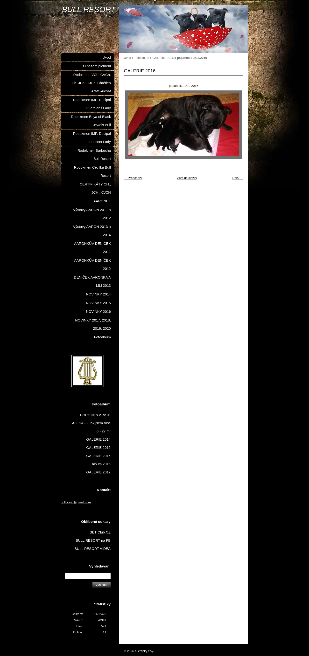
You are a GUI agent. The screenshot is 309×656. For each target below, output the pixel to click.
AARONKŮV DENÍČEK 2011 (92, 248)
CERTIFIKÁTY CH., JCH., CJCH (95, 188)
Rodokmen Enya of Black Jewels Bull (91, 121)
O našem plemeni (97, 66)
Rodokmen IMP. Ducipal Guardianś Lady (92, 104)
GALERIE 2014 (98, 439)
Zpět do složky (187, 178)
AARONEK (102, 201)
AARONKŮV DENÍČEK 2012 (92, 265)
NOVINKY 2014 (98, 294)
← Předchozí (133, 178)
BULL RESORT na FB (93, 540)
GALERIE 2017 (98, 472)
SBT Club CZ (100, 532)
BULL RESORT (88, 9)
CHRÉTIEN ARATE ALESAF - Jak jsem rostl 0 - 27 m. (91, 423)
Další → (237, 178)
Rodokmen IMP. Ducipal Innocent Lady (92, 138)
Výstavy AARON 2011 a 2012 (92, 214)
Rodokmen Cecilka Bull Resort (92, 171)
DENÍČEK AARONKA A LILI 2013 (92, 281)
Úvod (127, 58)
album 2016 (101, 464)
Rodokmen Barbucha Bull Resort (94, 155)
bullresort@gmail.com (76, 502)
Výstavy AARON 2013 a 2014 (92, 231)
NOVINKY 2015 (98, 303)
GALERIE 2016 (163, 58)
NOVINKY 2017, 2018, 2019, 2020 (93, 324)
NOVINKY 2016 (98, 312)
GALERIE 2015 (98, 448)
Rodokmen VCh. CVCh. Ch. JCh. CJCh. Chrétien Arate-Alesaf (91, 83)
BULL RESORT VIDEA (93, 549)
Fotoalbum (141, 58)
